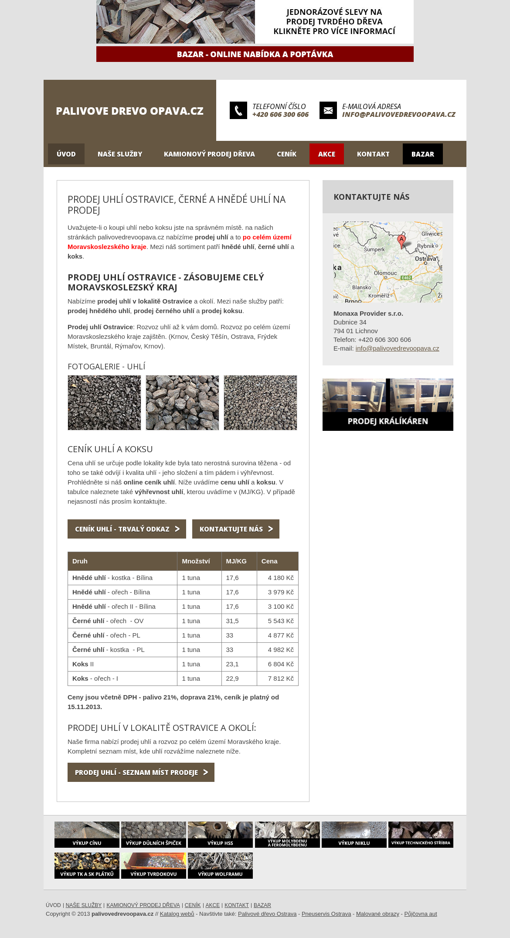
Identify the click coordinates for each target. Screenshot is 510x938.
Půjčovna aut (421, 914)
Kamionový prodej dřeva (209, 154)
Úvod (66, 154)
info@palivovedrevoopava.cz (399, 114)
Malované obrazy (377, 914)
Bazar (422, 154)
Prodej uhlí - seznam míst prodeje (136, 772)
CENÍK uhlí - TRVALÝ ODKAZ (122, 529)
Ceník (286, 154)
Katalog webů (177, 914)
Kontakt (373, 154)
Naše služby (120, 154)
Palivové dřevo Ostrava (267, 914)
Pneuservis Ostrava (326, 914)
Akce (326, 154)
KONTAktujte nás (231, 529)
